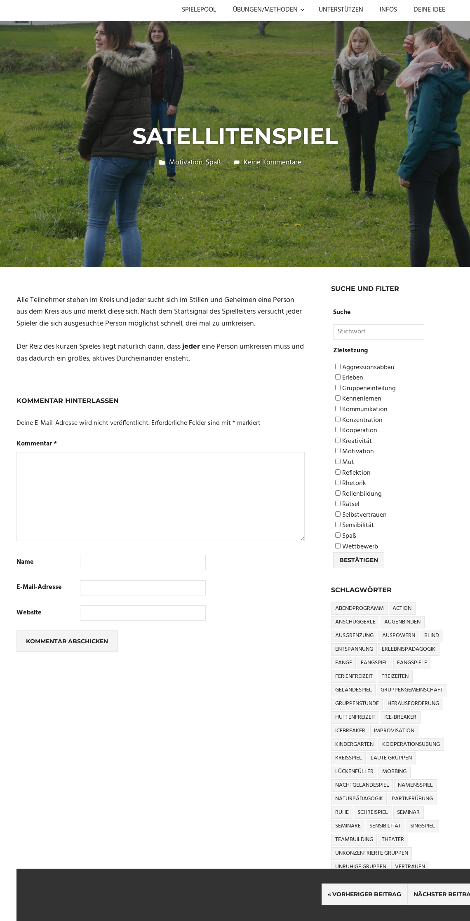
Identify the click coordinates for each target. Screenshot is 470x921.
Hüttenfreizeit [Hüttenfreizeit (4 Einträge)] (355, 717)
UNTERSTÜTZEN (341, 10)
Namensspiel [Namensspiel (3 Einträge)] (415, 785)
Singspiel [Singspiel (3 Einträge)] (422, 826)
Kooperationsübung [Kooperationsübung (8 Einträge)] (411, 744)
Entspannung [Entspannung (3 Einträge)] (354, 649)
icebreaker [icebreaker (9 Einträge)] (350, 731)
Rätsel (347, 504)
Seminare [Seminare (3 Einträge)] (348, 826)
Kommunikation (361, 410)
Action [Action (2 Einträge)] (401, 608)
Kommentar (36, 444)
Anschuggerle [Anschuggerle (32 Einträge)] (355, 622)
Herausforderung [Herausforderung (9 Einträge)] (413, 703)
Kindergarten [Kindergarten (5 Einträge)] (354, 744)
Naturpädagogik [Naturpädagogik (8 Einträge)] (359, 799)
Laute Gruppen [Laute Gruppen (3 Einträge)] (391, 758)
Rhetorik (350, 483)
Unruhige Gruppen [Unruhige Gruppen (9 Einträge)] (360, 867)
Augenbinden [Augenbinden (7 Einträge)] (402, 622)
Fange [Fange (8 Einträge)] (343, 663)
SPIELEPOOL (199, 10)
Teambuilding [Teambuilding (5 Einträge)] (354, 839)
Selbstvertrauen (361, 515)
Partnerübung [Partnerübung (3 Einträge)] (412, 799)
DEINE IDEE (429, 10)
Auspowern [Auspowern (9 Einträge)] (398, 635)
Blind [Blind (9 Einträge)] (431, 635)
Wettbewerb (356, 547)
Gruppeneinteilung (365, 389)
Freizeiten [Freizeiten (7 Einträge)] (395, 676)
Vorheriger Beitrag (366, 894)
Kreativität (353, 441)
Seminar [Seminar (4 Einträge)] (408, 812)
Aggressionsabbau (365, 368)
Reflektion (353, 473)
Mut (344, 462)
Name (25, 562)
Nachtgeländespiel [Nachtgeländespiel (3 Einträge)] (362, 785)
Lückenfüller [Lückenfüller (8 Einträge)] (354, 771)
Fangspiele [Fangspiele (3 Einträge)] (412, 663)
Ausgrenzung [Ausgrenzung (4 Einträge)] (354, 635)
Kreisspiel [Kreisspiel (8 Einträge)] (348, 758)
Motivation (185, 162)
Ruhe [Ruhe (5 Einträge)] (342, 812)
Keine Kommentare (272, 162)
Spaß (213, 162)
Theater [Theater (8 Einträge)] (393, 839)
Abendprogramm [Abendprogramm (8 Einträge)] (359, 608)
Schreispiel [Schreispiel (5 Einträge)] (372, 812)
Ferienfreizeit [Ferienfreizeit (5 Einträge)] (354, 676)
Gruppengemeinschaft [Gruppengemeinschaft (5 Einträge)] (412, 690)
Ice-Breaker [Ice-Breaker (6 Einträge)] (400, 717)
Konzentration (359, 420)
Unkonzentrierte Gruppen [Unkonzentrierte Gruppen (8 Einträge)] (371, 853)
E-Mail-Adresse (39, 587)
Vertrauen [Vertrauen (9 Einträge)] (410, 867)
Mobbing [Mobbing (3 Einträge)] (394, 771)
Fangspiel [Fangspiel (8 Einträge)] (374, 663)
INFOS (388, 10)
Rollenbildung (358, 494)
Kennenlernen (358, 399)
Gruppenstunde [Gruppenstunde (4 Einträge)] (357, 703)
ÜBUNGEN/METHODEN (269, 10)
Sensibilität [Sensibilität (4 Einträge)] (385, 826)
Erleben (349, 378)
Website (29, 613)
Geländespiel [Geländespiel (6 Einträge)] (353, 690)
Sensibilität (354, 525)
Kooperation (356, 431)
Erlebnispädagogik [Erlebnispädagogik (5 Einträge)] (408, 649)
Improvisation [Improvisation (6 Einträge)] (394, 731)
